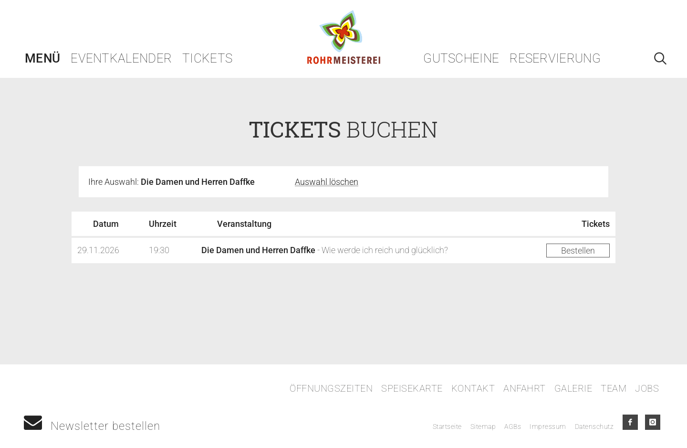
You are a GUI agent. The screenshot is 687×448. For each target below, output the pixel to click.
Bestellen (578, 250)
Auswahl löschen (326, 182)
